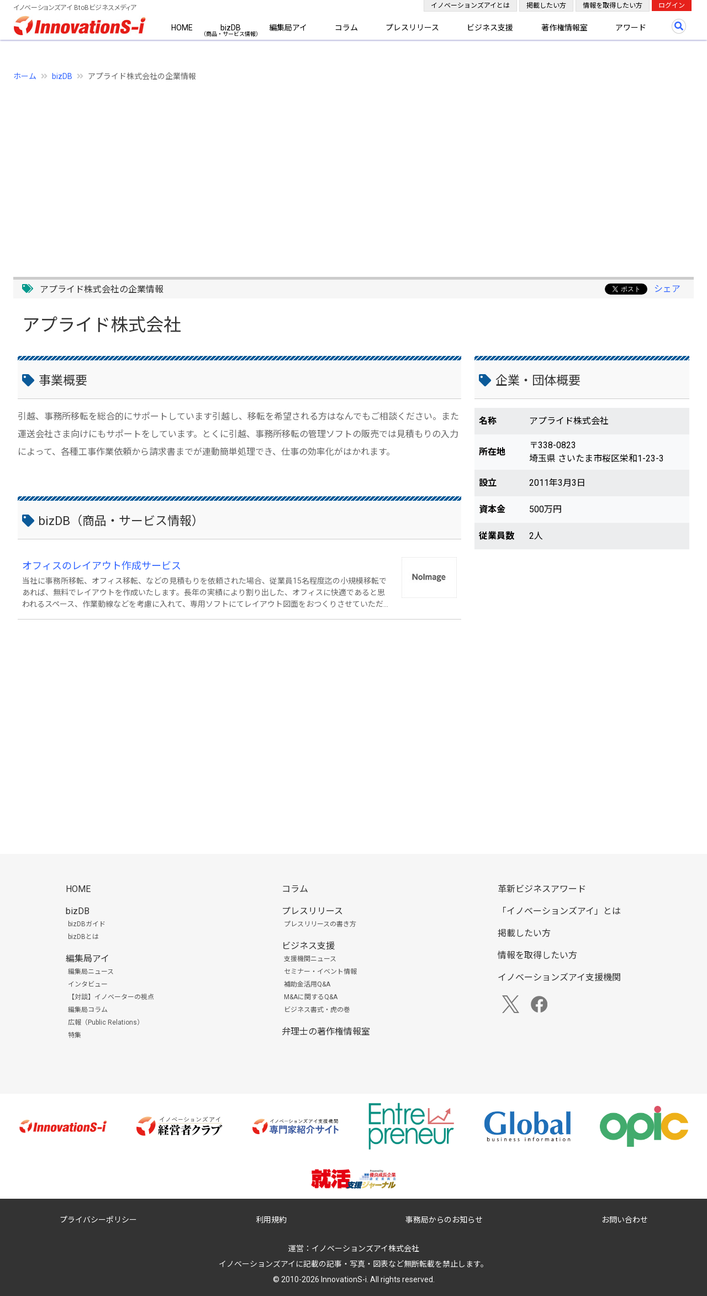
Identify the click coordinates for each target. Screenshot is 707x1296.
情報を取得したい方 (612, 5)
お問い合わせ (625, 1219)
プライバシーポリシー (98, 1219)
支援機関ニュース (310, 959)
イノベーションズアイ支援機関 (559, 977)
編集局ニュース (91, 971)
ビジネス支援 (490, 27)
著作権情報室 (564, 27)
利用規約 (271, 1219)
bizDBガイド (86, 924)
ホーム (24, 76)
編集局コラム (88, 1010)
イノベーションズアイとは (470, 5)
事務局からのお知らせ (444, 1219)
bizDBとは (83, 937)
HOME (182, 27)
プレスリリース (412, 27)
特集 (74, 1035)
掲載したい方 (546, 5)
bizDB (230, 27)
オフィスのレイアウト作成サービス (101, 565)
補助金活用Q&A (307, 984)
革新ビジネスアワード (542, 889)
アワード (630, 27)
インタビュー (88, 984)
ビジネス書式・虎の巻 (317, 1010)
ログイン (671, 5)
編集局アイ (288, 27)
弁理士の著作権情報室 (326, 1031)
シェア (667, 289)
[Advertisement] (344, 173)
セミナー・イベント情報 (320, 971)
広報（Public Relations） (106, 1022)
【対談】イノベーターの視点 (111, 997)
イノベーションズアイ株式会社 (365, 1248)
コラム (346, 27)
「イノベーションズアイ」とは (559, 911)
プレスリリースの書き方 (320, 924)
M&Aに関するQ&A (310, 997)
